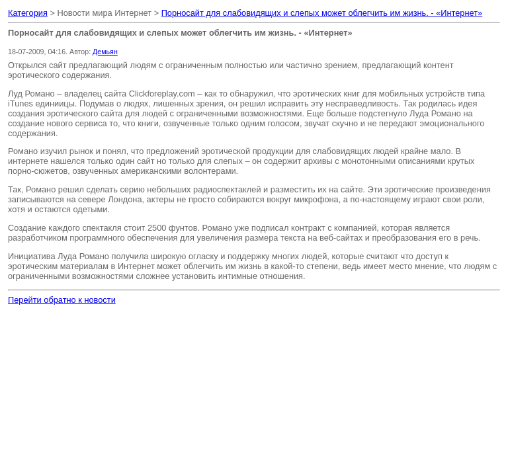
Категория (28, 13)
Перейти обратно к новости (62, 300)
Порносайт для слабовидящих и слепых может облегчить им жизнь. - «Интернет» (322, 13)
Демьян (105, 52)
